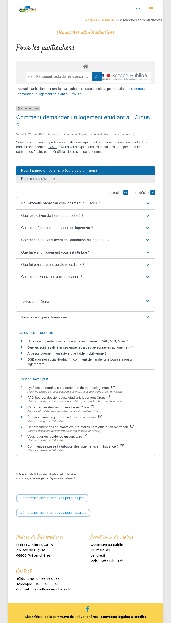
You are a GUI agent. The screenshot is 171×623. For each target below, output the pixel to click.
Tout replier (117, 192)
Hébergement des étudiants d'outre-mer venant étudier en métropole (80, 427)
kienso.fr (71, 478)
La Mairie (107, 20)
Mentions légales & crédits (123, 617)
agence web (58, 478)
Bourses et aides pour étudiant (104, 89)
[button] (85, 203)
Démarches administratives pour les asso (53, 513)
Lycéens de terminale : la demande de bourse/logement (71, 388)
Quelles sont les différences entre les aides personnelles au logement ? (80, 347)
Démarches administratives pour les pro (52, 498)
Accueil (91, 20)
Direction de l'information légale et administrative (47, 474)
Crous (52, 147)
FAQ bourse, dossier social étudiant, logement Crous (68, 397)
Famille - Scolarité (64, 89)
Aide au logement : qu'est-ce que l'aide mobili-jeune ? (66, 353)
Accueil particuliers (32, 89)
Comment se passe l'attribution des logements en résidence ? (75, 446)
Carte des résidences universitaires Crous (60, 407)
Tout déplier (143, 192)
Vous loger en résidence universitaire (57, 436)
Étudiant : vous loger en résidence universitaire (64, 417)
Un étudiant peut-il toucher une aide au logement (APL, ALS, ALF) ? (77, 341)
